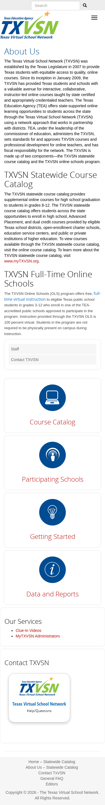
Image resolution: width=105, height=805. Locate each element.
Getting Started (52, 536)
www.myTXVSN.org (21, 261)
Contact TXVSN (25, 359)
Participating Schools (52, 479)
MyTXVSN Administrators (38, 636)
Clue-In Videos (28, 630)
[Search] (84, 6)
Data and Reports (52, 593)
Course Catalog (52, 421)
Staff (15, 349)
